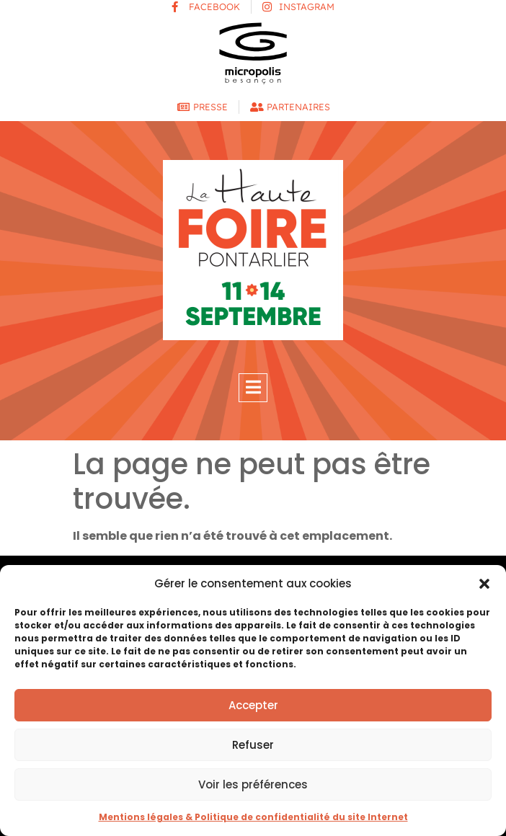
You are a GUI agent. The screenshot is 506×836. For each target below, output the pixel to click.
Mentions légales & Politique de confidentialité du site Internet (253, 817)
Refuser (253, 744)
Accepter (253, 705)
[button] (484, 584)
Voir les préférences (253, 784)
